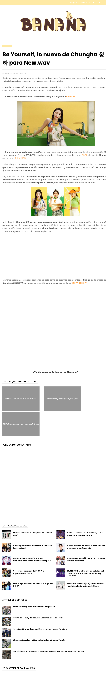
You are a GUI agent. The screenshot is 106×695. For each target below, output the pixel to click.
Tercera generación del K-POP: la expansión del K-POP (28, 546)
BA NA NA (71, 96)
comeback (7, 46)
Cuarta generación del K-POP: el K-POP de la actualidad (32, 521)
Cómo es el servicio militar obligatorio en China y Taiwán (38, 615)
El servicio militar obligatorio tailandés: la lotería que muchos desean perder (48, 626)
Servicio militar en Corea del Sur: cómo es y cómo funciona (39, 603)
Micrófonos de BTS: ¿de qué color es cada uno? (32, 508)
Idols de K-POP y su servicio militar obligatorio (33, 581)
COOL (85, 155)
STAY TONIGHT (79, 283)
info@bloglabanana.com (80, 2)
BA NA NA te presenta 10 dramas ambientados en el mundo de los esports (32, 534)
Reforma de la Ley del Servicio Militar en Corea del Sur (37, 592)
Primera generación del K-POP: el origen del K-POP (33, 559)
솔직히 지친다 (21, 158)
